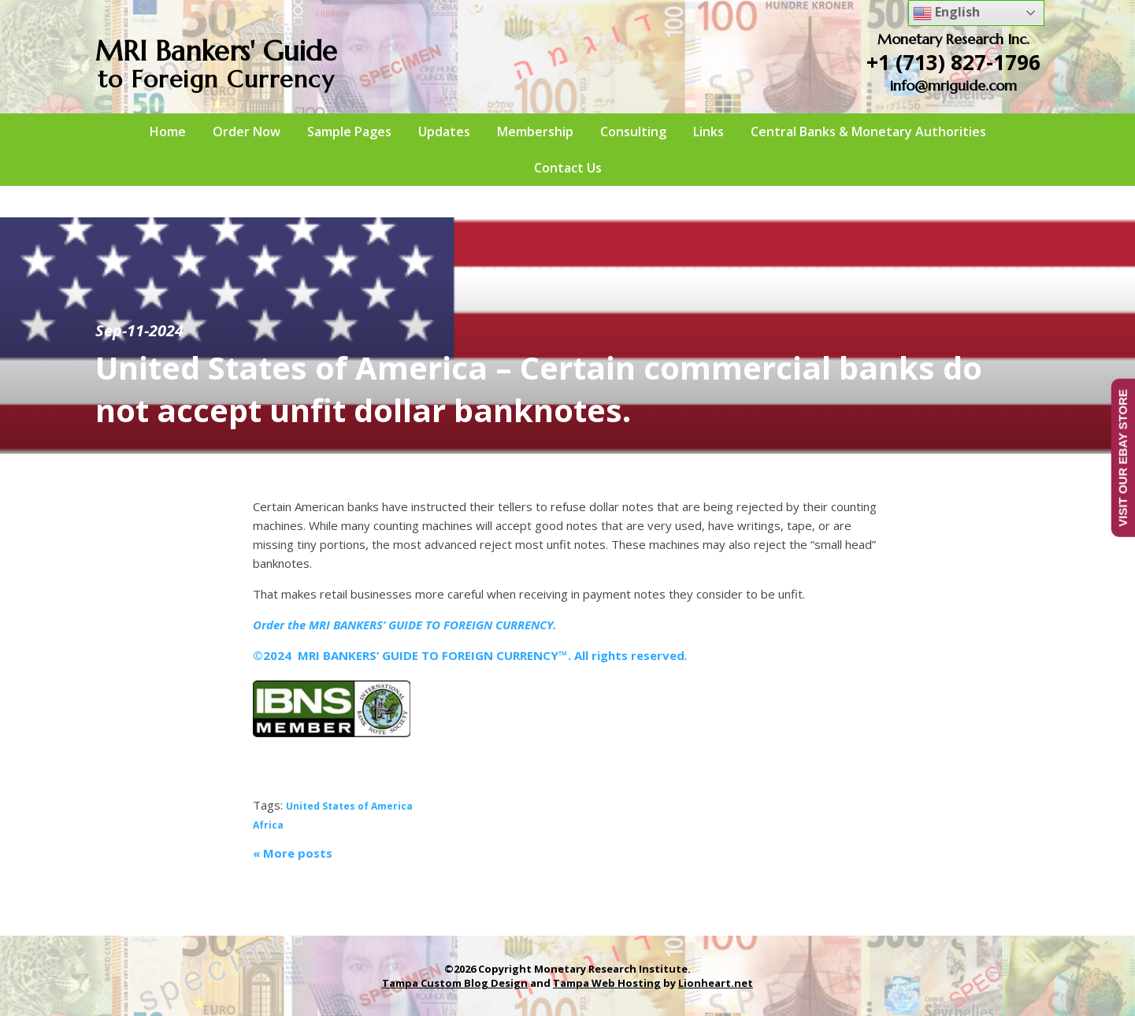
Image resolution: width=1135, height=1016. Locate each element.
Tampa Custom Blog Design (455, 983)
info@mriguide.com (953, 85)
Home (168, 131)
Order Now (246, 131)
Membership (535, 131)
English (946, 13)
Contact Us (568, 167)
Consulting (633, 131)
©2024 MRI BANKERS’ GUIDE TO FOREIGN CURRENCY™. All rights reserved (468, 655)
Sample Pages (349, 131)
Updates (444, 131)
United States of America (349, 806)
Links (708, 131)
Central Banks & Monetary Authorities (868, 131)
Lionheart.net (715, 983)
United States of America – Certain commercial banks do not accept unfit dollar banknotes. (538, 389)
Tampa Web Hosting (607, 983)
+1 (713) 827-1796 (953, 62)
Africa (268, 825)
